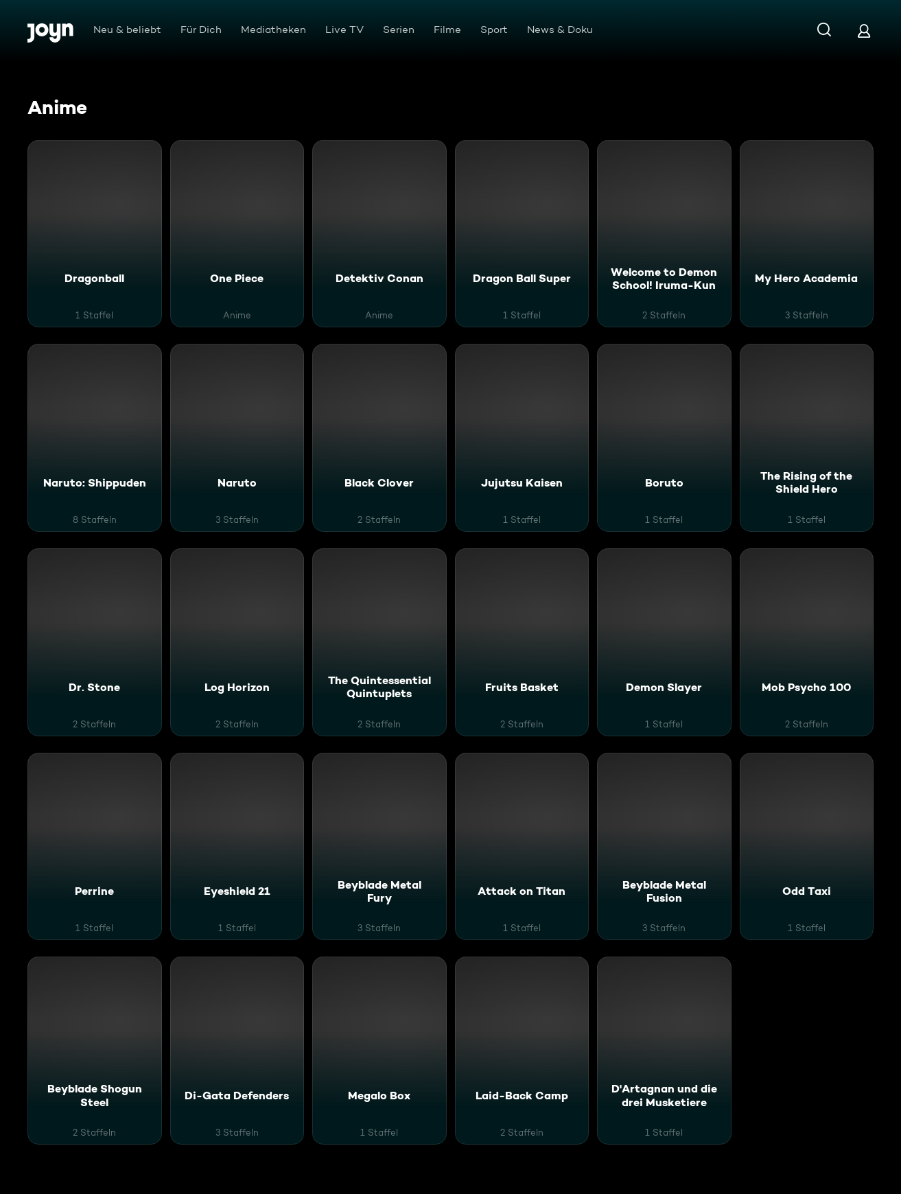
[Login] (864, 31)
